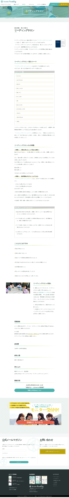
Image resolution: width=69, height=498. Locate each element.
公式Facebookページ (13, 487)
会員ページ (55, 4)
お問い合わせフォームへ (53, 451)
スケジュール (31, 4)
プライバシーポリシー (27, 457)
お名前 (3, 448)
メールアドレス (5, 453)
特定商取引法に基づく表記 (56, 480)
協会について (16, 4)
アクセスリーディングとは (5, 4)
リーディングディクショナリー (23, 66)
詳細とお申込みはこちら (34, 390)
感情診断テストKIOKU (44, 292)
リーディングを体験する (41, 4)
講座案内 (23, 4)
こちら (48, 446)
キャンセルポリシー (56, 478)
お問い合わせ (64, 4)
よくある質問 (55, 482)
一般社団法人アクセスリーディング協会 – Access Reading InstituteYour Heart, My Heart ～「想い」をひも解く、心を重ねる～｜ (8, 1)
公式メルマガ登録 (12, 489)
